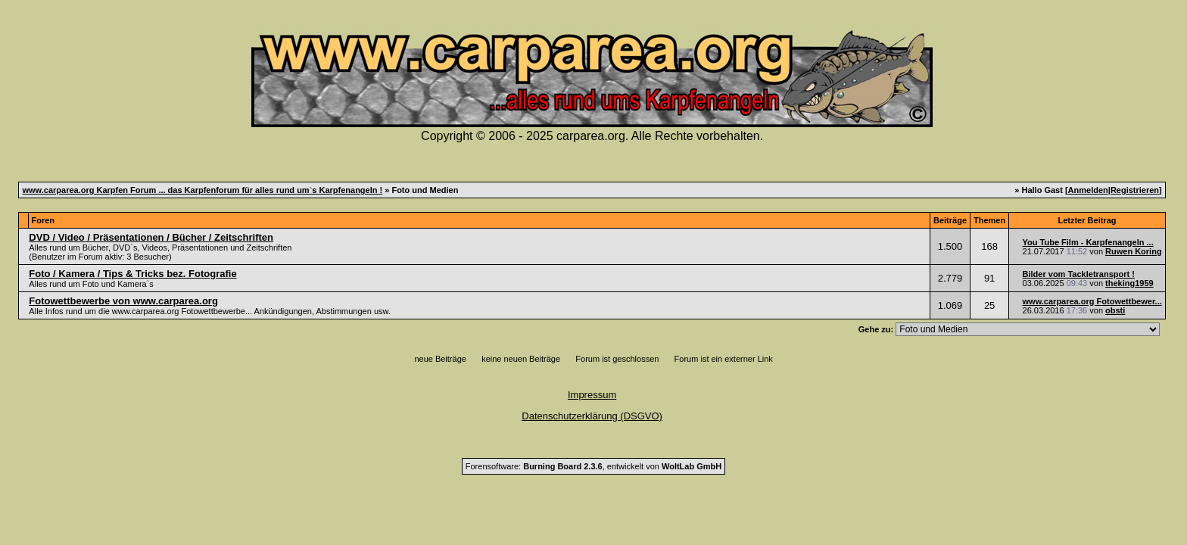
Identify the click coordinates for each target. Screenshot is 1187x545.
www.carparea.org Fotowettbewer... (1092, 301)
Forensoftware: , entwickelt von (593, 466)
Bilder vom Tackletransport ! (1079, 274)
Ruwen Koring (1133, 251)
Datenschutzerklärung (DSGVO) (592, 416)
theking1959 (1129, 283)
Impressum (592, 394)
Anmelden (1088, 190)
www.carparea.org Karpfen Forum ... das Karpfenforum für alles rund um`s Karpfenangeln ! (202, 190)
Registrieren (1135, 190)
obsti (1115, 310)
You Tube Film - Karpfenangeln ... (1088, 242)
